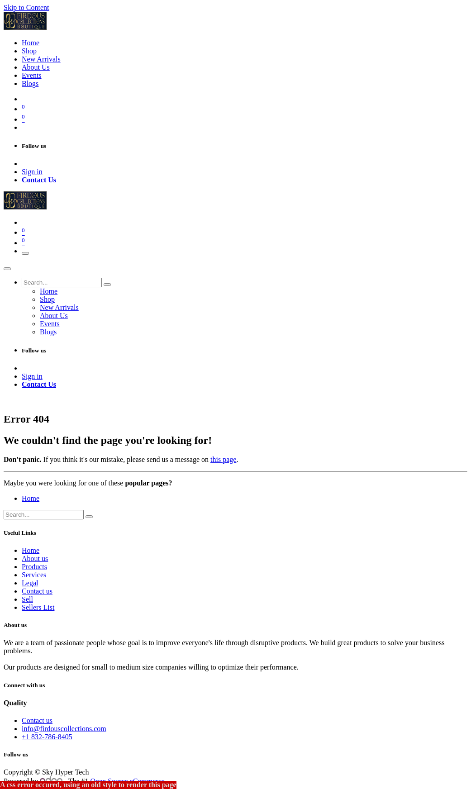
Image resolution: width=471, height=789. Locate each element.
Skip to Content (26, 7)
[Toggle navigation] (25, 253)
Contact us (37, 591)
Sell (27, 599)
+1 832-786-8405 (47, 737)
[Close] (7, 268)
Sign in (32, 172)
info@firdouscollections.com (64, 728)
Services (34, 575)
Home (30, 498)
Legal (30, 583)
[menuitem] (30, 43)
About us (35, 558)
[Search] (107, 284)
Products (34, 566)
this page (223, 459)
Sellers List (38, 607)
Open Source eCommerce (127, 781)
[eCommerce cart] (244, 108)
